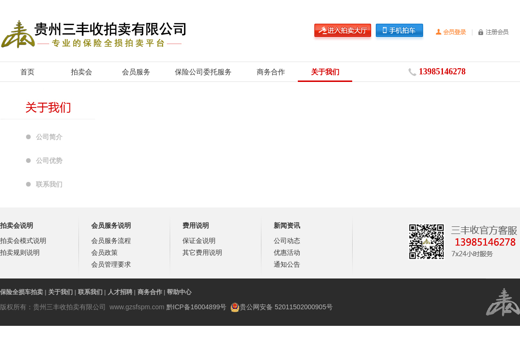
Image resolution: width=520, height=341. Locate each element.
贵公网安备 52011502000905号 (286, 307)
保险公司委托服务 (203, 72)
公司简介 (49, 137)
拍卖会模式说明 (23, 240)
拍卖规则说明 (20, 252)
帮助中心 (179, 292)
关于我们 (325, 72)
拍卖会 (81, 72)
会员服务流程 (111, 240)
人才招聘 (120, 292)
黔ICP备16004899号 (196, 307)
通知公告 (287, 264)
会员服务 (136, 72)
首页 (27, 72)
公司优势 (49, 160)
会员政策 (104, 252)
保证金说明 (199, 240)
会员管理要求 (111, 264)
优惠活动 (287, 252)
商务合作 (271, 72)
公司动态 (287, 240)
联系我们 (49, 184)
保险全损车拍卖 (21, 292)
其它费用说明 (202, 252)
